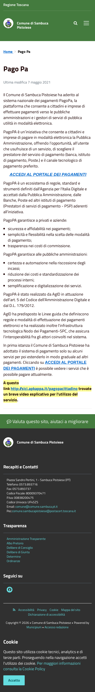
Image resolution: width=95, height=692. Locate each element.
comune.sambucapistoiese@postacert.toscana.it (44, 511)
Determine (14, 556)
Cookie (54, 610)
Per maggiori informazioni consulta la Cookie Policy (42, 666)
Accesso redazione (56, 627)
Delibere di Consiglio (20, 547)
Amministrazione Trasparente (26, 538)
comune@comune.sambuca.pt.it (36, 506)
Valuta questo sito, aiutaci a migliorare (47, 421)
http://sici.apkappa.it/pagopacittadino (44, 389)
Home (8, 51)
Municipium (34, 627)
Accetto (14, 680)
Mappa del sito (70, 610)
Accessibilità (26, 610)
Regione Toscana (16, 4)
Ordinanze (13, 561)
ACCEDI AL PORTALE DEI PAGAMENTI (48, 174)
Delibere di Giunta (18, 552)
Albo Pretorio (15, 543)
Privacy (42, 610)
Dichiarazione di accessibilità (46, 614)
